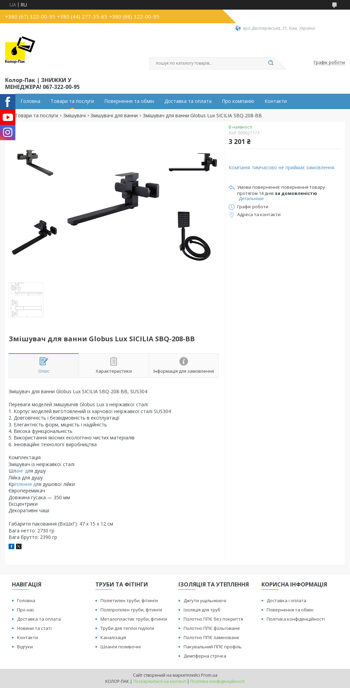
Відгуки (25, 647)
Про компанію (238, 101)
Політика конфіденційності (296, 619)
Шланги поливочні (120, 647)
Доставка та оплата (188, 101)
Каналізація (113, 637)
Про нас (25, 610)
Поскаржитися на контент (159, 681)
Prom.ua (209, 675)
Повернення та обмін (129, 101)
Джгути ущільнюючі (205, 600)
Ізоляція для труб (202, 610)
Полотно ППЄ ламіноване (211, 637)
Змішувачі (74, 116)
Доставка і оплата (286, 600)
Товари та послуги (72, 101)
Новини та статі (34, 628)
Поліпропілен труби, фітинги (131, 610)
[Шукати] (271, 63)
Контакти (276, 101)
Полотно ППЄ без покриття (213, 619)
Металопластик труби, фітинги (133, 619)
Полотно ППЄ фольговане (212, 628)
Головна (30, 101)
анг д (22, 470)
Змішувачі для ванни (114, 116)
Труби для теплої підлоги (127, 628)
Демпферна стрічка (205, 656)
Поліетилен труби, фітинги (129, 600)
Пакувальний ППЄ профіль (213, 647)
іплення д (25, 484)
